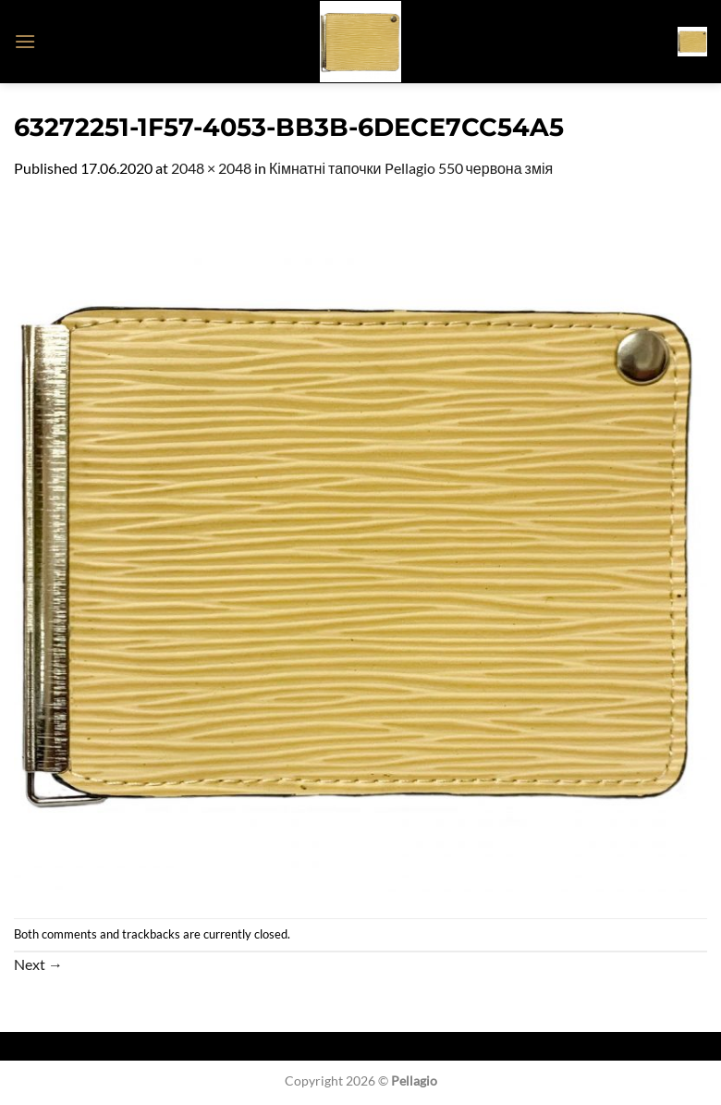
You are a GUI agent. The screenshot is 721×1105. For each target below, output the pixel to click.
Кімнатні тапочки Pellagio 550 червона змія (411, 168)
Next (38, 964)
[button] (25, 41)
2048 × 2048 (211, 168)
